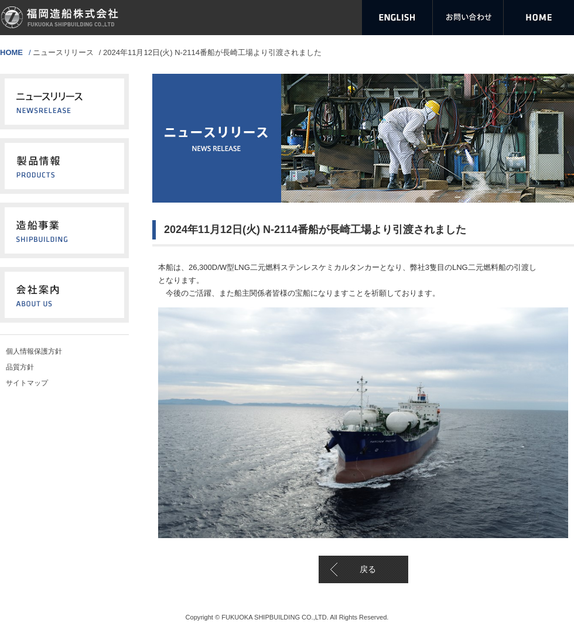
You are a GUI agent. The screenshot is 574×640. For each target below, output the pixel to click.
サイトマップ (27, 383)
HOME (11, 52)
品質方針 (20, 367)
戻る (368, 569)
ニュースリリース (63, 52)
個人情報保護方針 (34, 351)
